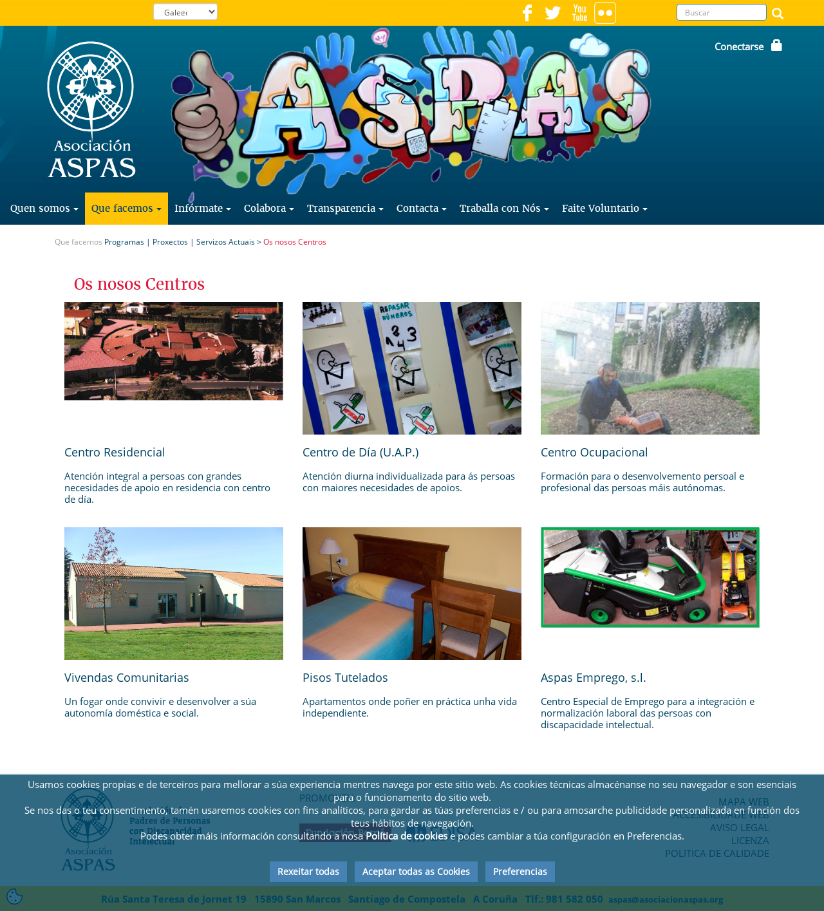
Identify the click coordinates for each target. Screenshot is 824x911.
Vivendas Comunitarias (126, 677)
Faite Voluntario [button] (605, 208)
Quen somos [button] (44, 208)
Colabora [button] (269, 208)
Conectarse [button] (749, 46)
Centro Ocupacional (594, 452)
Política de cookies (406, 835)
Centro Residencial (114, 452)
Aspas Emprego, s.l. (593, 677)
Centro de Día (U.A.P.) (360, 452)
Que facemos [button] (126, 208)
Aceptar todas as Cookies (416, 871)
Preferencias (520, 871)
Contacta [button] (422, 208)
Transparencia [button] (345, 208)
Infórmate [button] (202, 208)
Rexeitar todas (308, 871)
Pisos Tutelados (345, 677)
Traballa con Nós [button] (504, 208)
